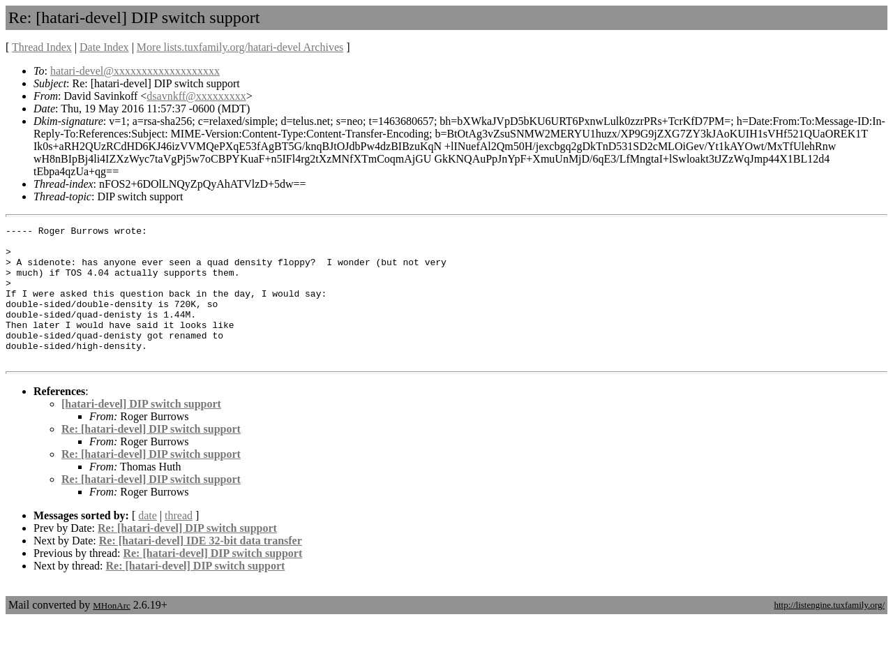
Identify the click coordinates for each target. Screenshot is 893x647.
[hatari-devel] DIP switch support (141, 431)
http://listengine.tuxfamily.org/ (829, 632)
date (147, 543)
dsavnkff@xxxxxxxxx (196, 96)
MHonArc (111, 632)
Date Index (104, 47)
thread (179, 543)
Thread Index (42, 47)
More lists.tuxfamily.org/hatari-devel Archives (240, 47)
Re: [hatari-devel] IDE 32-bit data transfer (200, 568)
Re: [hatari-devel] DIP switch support (151, 456)
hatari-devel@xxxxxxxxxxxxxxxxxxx (135, 71)
